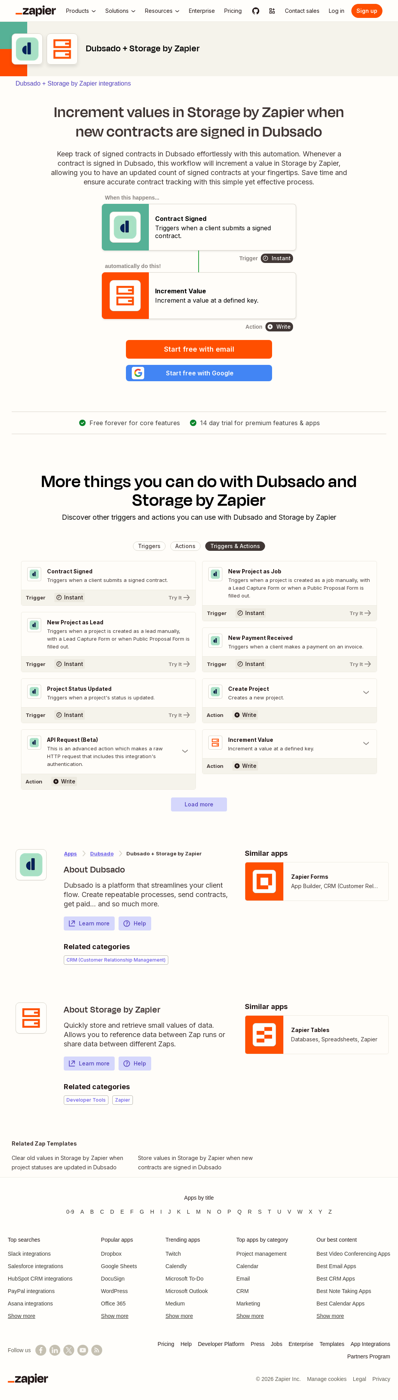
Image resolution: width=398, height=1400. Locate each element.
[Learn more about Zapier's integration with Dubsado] (31, 869)
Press (258, 1344)
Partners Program (368, 1356)
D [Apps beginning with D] (112, 1212)
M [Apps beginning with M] (198, 1212)
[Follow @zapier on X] (68, 1350)
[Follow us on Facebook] (40, 1350)
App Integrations (370, 1344)
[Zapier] (36, 10)
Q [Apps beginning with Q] (239, 1212)
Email (243, 1279)
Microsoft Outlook (187, 1291)
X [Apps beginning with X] (310, 1212)
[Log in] (336, 11)
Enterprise (300, 1344)
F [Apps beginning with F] (132, 1212)
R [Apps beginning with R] (250, 1212)
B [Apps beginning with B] (92, 1212)
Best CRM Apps (335, 1279)
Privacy (381, 1379)
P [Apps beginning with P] (229, 1212)
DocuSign (113, 1279)
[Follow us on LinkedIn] (54, 1350)
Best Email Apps (336, 1266)
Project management (261, 1254)
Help (134, 927)
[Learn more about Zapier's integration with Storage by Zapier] (31, 1022)
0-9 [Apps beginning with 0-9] (70, 1212)
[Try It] (108, 600)
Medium (175, 1303)
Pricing (166, 1344)
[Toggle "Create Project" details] (289, 696)
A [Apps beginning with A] (82, 1212)
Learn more (89, 927)
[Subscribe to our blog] (96, 1350)
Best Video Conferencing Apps (353, 1254)
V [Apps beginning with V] (289, 1212)
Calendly (176, 1266)
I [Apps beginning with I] (161, 1212)
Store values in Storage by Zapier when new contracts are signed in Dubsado (195, 1166)
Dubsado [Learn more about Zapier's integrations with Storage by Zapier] (101, 857)
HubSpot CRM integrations (40, 1279)
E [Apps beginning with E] (122, 1212)
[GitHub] (255, 11)
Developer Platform (221, 1344)
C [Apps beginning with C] (102, 1212)
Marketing (248, 1303)
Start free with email (199, 349)
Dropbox (111, 1254)
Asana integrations (30, 1303)
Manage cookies (327, 1379)
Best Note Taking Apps (343, 1291)
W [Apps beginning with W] (299, 1212)
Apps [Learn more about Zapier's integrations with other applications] (70, 857)
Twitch (173, 1254)
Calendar (247, 1266)
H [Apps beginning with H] (152, 1212)
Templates (331, 1344)
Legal (359, 1379)
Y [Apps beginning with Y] (320, 1212)
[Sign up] (366, 11)
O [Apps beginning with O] (219, 1212)
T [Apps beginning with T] (269, 1212)
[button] (199, 374)
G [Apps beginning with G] (142, 1212)
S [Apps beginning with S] (260, 1212)
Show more (21, 1316)
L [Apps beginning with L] (188, 1212)
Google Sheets (119, 1266)
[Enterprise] (202, 11)
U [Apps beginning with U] (279, 1212)
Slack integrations (29, 1254)
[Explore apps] (272, 11)
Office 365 (113, 1303)
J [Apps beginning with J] (169, 1212)
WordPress (114, 1291)
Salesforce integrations (35, 1266)
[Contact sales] (302, 11)
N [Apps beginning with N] (209, 1212)
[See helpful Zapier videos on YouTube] (82, 1350)
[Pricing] (233, 11)
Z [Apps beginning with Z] (330, 1212)
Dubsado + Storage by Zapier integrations (73, 83)
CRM (242, 1291)
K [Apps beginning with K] (178, 1212)
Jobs (277, 1344)
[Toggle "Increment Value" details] (289, 747)
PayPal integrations (31, 1291)
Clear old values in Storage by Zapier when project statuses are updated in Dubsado (67, 1166)
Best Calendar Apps (340, 1303)
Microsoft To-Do (185, 1279)
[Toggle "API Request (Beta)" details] (108, 755)
